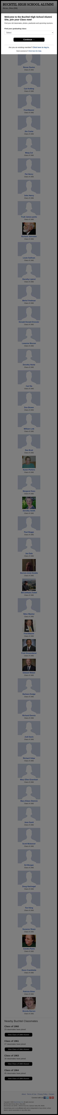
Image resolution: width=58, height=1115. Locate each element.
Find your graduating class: (15, 29)
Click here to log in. (41, 47)
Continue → (29, 39)
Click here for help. (35, 51)
